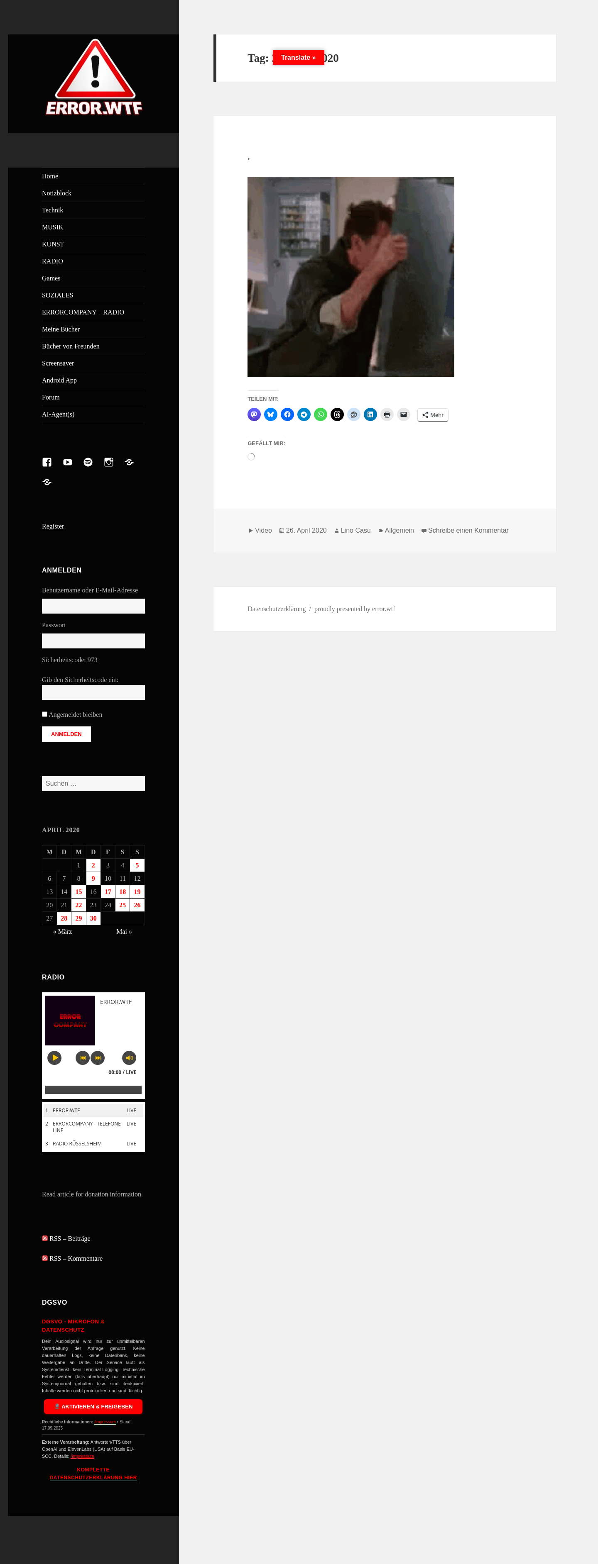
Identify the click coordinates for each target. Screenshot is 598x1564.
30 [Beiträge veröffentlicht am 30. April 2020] (93, 918)
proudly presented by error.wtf (354, 608)
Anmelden (66, 734)
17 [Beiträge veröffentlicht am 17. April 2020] (108, 891)
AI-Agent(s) (58, 414)
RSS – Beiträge (66, 1238)
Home (50, 176)
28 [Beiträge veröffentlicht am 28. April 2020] (64, 918)
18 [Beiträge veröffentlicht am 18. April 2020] (122, 891)
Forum (51, 397)
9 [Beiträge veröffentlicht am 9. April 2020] (93, 878)
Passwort (54, 625)
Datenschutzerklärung (277, 608)
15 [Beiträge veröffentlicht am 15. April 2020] (79, 891)
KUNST (53, 244)
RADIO (52, 261)
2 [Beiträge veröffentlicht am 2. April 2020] (93, 865)
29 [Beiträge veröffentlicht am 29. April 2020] (79, 918)
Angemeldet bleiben (75, 714)
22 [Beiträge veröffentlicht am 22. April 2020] (79, 905)
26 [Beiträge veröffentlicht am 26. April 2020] (137, 905)
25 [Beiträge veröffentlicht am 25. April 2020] (122, 905)
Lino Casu (356, 530)
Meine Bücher (61, 329)
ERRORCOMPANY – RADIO (83, 312)
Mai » (124, 931)
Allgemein (399, 530)
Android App (59, 380)
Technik (52, 210)
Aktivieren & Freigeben (93, 1406)
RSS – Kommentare (72, 1258)
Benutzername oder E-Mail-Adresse (90, 590)
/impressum (105, 1422)
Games (51, 278)
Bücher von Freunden (71, 346)
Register (53, 526)
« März (62, 931)
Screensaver (58, 363)
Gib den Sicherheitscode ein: (80, 679)
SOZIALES (58, 295)
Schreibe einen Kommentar (468, 530)
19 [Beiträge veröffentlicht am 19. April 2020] (137, 891)
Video (263, 530)
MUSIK (53, 227)
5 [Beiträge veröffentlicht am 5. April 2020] (137, 865)
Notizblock (56, 193)
